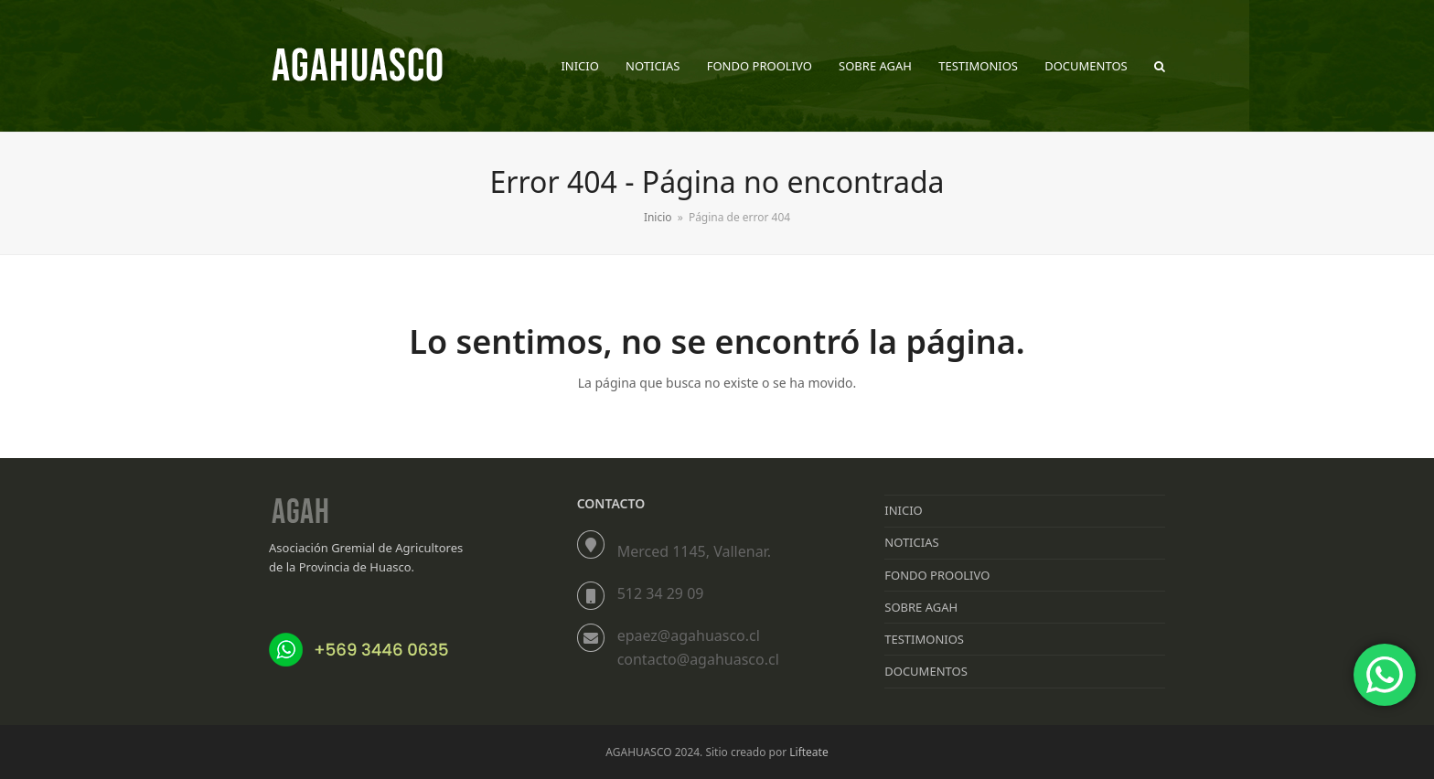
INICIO (903, 510)
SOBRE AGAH (921, 607)
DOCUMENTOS (926, 671)
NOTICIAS (911, 542)
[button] (1159, 66)
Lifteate (808, 752)
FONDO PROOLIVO (937, 575)
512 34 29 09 (660, 593)
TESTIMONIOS (924, 639)
